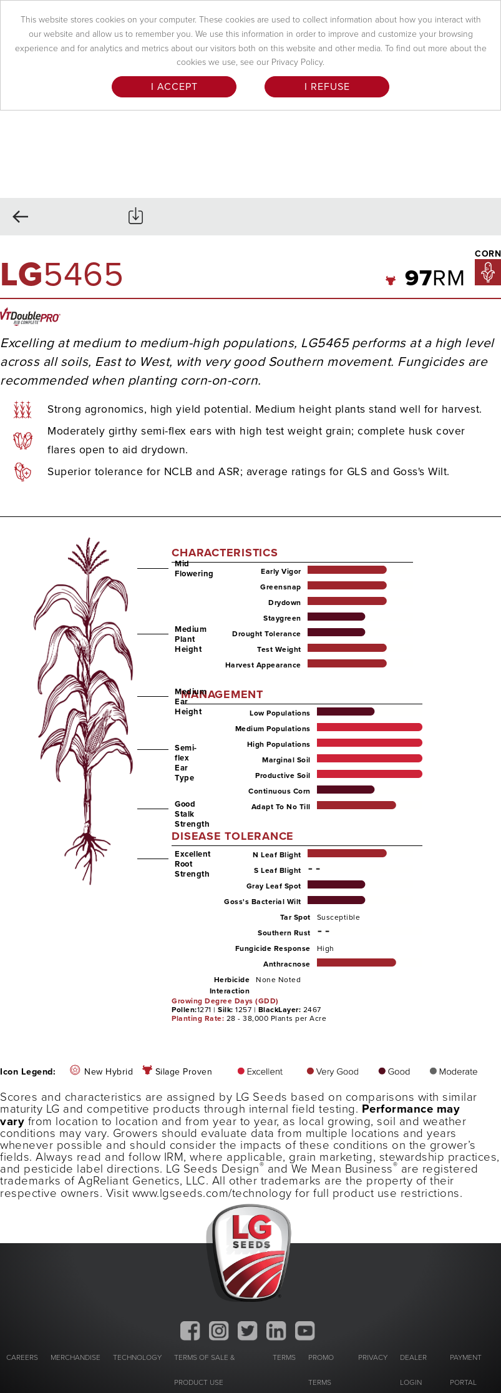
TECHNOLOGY (137, 1357)
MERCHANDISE (75, 1357)
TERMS (284, 1357)
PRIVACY (372, 1357)
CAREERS (22, 1357)
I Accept (174, 87)
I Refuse (327, 87)
